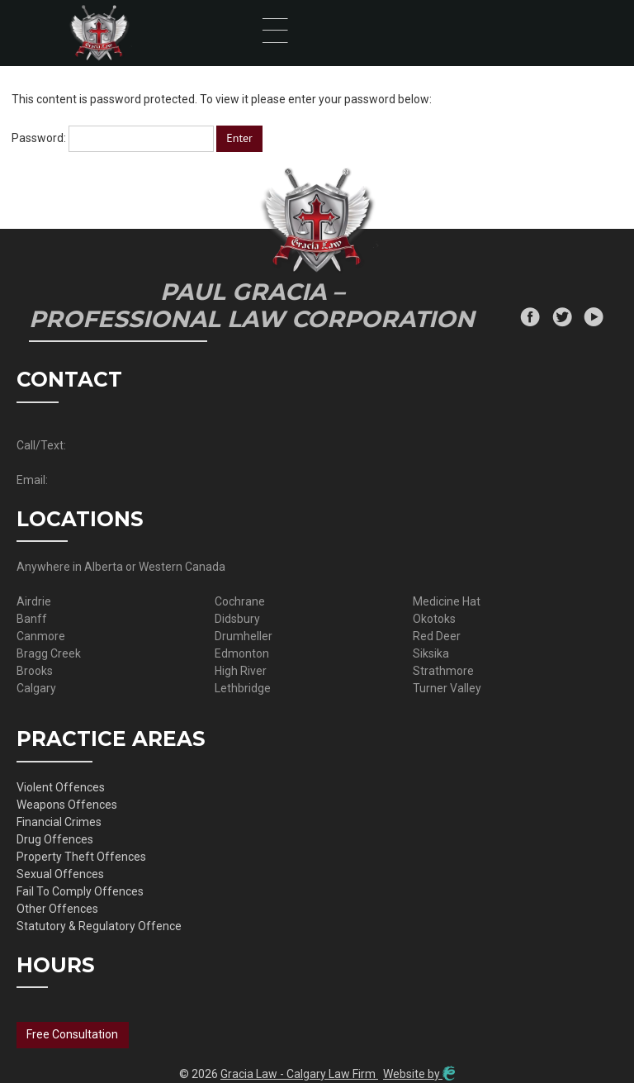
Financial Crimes (59, 822)
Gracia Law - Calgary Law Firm (299, 1074)
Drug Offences (55, 839)
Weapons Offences (67, 804)
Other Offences (57, 908)
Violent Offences (61, 787)
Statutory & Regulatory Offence (99, 926)
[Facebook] (530, 319)
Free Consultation (72, 1034)
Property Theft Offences (81, 856)
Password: (113, 138)
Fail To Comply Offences (80, 891)
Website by (419, 1074)
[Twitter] (562, 319)
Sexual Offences (60, 874)
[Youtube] (593, 319)
